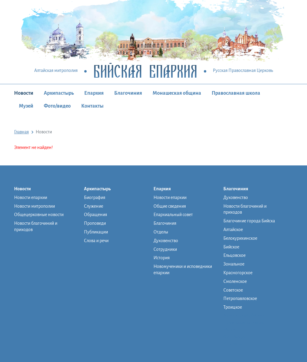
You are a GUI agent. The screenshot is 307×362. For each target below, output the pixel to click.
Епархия (94, 93)
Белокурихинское (240, 238)
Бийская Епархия (145, 71)
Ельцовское (234, 255)
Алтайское (233, 229)
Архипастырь (59, 93)
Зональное (233, 264)
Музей (26, 106)
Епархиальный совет (173, 214)
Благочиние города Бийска (249, 220)
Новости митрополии (34, 206)
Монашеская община (177, 93)
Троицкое (232, 307)
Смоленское (235, 281)
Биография (94, 197)
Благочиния (128, 93)
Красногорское (237, 272)
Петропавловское (240, 298)
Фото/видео (57, 106)
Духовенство (166, 240)
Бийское (231, 247)
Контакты (92, 106)
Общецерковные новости (39, 214)
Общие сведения (170, 206)
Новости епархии (30, 197)
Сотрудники (165, 249)
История (162, 257)
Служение (93, 206)
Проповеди (95, 223)
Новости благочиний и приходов (35, 226)
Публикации (96, 232)
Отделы (161, 232)
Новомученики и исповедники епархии (183, 269)
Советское (233, 290)
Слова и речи (96, 240)
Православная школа (236, 93)
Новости (23, 93)
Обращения (95, 214)
